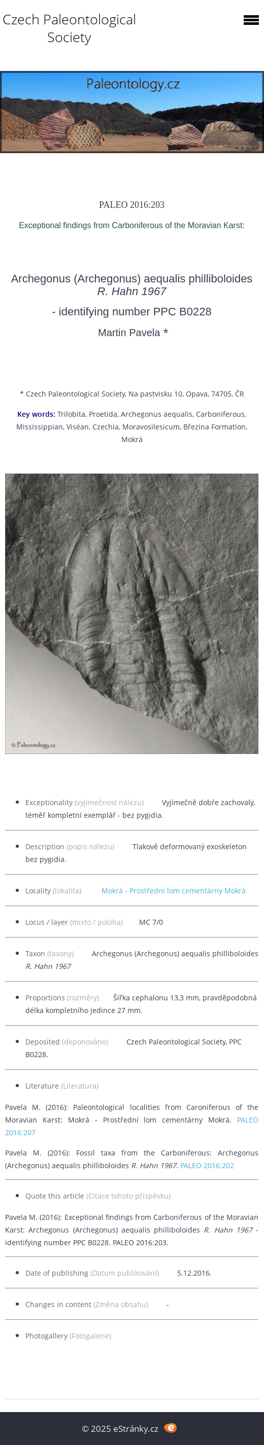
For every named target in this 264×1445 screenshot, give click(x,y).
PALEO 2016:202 (207, 1165)
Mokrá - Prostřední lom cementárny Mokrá (174, 890)
